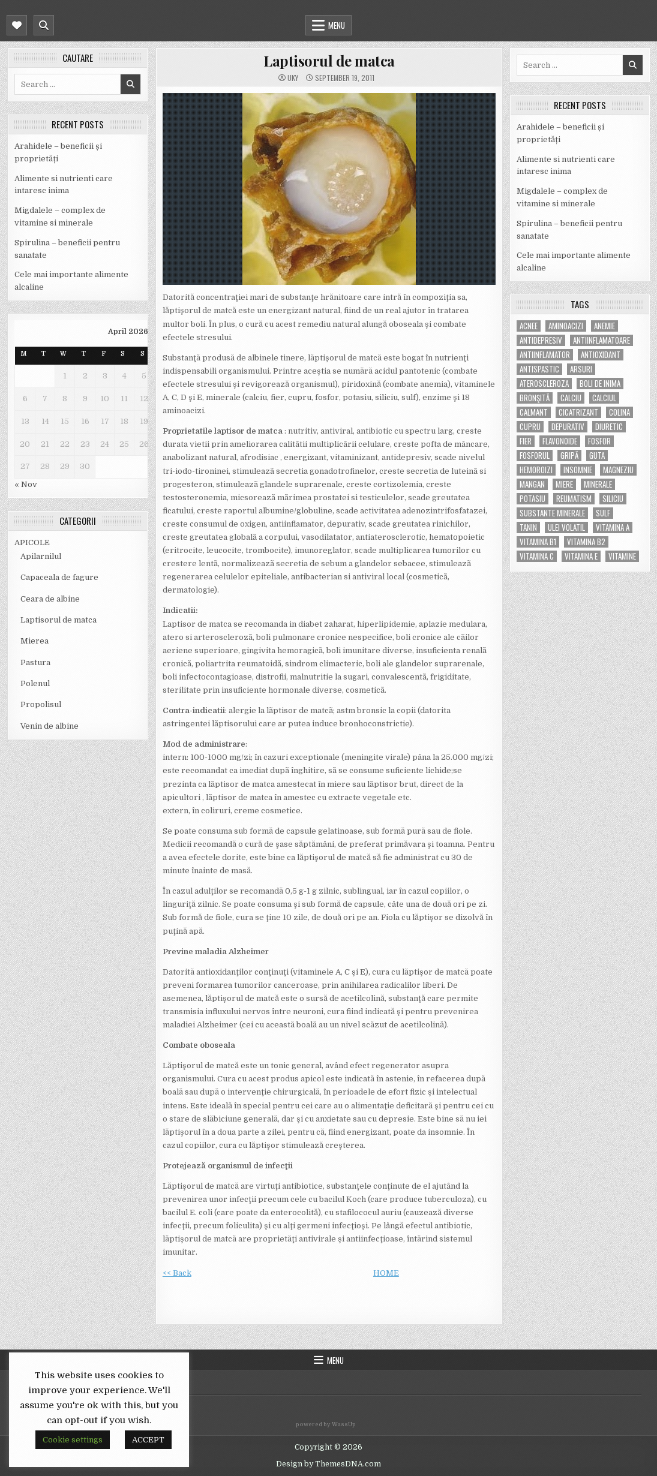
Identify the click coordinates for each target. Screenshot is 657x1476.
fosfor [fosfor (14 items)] (599, 441)
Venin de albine (49, 726)
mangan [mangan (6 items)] (532, 484)
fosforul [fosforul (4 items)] (535, 455)
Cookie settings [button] (73, 1439)
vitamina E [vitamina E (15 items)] (581, 556)
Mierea (34, 640)
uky (292, 78)
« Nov (25, 484)
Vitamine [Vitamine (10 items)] (622, 556)
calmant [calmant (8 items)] (534, 412)
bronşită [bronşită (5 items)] (535, 398)
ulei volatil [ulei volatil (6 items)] (566, 527)
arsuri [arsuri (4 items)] (581, 369)
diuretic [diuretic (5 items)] (609, 426)
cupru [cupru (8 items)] (530, 426)
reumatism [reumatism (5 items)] (574, 498)
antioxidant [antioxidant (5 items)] (600, 354)
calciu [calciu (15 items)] (570, 398)
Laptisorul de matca (58, 619)
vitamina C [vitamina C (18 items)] (537, 556)
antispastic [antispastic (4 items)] (539, 369)
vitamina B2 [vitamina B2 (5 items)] (586, 542)
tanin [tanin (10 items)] (528, 527)
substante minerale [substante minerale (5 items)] (552, 513)
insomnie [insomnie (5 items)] (577, 470)
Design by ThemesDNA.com (328, 1464)
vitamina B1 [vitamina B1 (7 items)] (538, 542)
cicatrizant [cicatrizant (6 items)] (578, 412)
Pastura (35, 662)
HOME (386, 1272)
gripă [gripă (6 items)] (569, 455)
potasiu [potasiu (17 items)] (532, 498)
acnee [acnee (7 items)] (529, 326)
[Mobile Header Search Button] (44, 25)
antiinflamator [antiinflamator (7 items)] (545, 354)
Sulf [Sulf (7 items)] (603, 513)
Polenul (35, 683)
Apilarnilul (40, 556)
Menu (336, 25)
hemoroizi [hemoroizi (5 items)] (536, 470)
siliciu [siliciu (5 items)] (612, 498)
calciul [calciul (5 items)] (604, 398)
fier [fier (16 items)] (526, 441)
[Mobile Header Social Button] (17, 25)
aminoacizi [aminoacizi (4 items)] (565, 326)
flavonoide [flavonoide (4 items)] (559, 441)
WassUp (344, 1424)
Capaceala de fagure (59, 577)
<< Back (177, 1272)
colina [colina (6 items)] (619, 412)
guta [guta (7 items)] (597, 455)
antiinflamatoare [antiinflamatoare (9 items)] (601, 340)
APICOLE (32, 542)
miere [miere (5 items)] (564, 484)
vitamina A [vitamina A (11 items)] (612, 527)
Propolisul (40, 704)
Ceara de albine (50, 598)
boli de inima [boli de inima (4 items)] (600, 383)
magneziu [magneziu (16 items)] (618, 470)
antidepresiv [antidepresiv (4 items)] (541, 340)
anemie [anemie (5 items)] (604, 326)
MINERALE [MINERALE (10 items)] (598, 484)
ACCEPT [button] (148, 1439)
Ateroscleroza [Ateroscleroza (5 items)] (544, 383)
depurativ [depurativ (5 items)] (567, 426)
